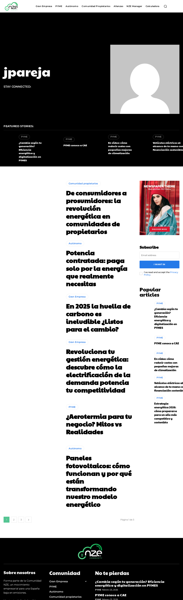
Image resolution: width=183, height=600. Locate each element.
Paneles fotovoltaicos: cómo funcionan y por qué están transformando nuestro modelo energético (98, 429)
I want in (159, 255)
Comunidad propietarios (83, 176)
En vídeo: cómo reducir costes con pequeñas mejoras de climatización (132, 540)
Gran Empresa (77, 275)
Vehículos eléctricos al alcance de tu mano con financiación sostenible (165, 145)
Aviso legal (56, 562)
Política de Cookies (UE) (64, 569)
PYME (24, 137)
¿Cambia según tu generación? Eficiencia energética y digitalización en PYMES (31, 147)
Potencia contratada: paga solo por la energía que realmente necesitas (97, 243)
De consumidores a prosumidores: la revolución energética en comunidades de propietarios (97, 196)
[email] (160, 246)
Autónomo (75, 228)
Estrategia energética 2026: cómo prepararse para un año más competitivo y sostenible (166, 380)
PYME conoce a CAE (73, 145)
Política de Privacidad (63, 555)
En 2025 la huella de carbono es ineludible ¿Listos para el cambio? (95, 289)
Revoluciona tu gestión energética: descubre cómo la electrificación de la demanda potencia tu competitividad (99, 336)
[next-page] (29, 457)
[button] (165, 6)
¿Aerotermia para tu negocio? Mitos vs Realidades (92, 382)
